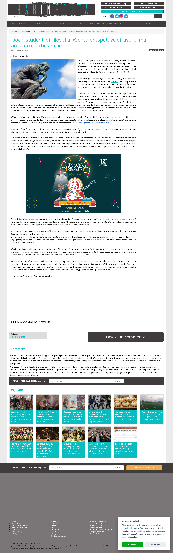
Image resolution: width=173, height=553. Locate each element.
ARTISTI (81, 23)
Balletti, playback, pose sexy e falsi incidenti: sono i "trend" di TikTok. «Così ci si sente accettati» (45, 450)
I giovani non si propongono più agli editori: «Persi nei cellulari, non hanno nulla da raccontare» (72, 449)
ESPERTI (101, 23)
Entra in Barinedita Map (98, 534)
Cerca (158, 16)
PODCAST (136, 23)
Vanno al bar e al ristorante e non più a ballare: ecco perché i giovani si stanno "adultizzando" (99, 449)
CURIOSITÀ (36, 23)
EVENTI (91, 23)
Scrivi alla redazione (97, 523)
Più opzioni (155, 544)
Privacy (53, 534)
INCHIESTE (24, 23)
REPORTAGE (49, 23)
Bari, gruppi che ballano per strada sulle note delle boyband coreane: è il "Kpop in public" (99, 417)
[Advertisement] (73, 299)
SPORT (61, 23)
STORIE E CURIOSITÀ (18, 525)
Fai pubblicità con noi (97, 525)
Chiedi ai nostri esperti (98, 521)
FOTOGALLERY (114, 23)
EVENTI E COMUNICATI (19, 527)
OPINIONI (71, 23)
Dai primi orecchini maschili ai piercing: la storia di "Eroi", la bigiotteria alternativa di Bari (21, 417)
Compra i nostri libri (97, 532)
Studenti (82, 93)
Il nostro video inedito (144, 467)
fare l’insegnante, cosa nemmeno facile (93, 122)
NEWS (13, 534)
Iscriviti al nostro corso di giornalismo (103, 530)
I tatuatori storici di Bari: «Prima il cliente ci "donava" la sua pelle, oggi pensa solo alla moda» (73, 417)
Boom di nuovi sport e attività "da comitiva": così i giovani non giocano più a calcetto (151, 415)
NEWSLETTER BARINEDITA (30, 381)
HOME (13, 23)
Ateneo (114, 81)
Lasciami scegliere (130, 537)
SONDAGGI (55, 530)
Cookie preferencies (58, 536)
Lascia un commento (126, 337)
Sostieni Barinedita (96, 527)
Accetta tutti (132, 544)
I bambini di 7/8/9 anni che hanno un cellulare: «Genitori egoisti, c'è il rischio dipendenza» (21, 447)
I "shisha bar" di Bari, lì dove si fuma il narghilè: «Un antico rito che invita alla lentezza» (47, 417)
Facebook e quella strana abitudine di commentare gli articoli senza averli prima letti (124, 449)
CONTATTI (148, 23)
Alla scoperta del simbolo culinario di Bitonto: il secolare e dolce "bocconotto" (124, 415)
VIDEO (126, 23)
